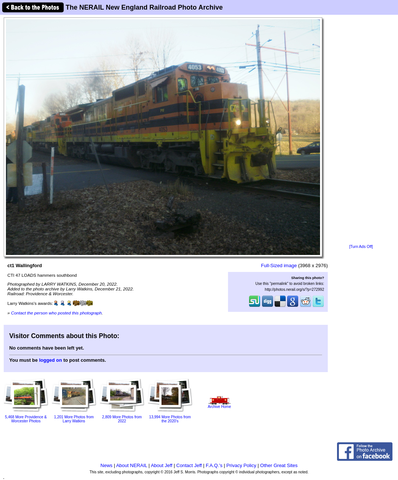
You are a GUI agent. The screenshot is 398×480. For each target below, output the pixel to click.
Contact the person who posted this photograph (56, 312)
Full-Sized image (279, 265)
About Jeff (161, 465)
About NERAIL (131, 465)
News (107, 465)
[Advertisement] (361, 130)
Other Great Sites (278, 465)
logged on (50, 360)
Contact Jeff (189, 465)
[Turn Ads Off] (361, 247)
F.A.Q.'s (214, 465)
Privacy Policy (241, 465)
